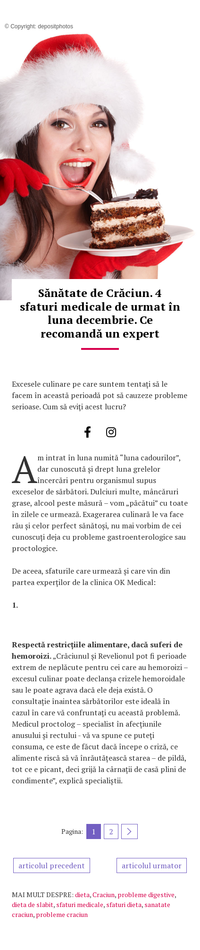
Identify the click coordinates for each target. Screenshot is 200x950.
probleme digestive (146, 894)
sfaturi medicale (79, 904)
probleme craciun (62, 914)
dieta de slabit (32, 904)
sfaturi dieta (124, 904)
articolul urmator (152, 865)
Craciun (103, 894)
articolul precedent (51, 865)
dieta (82, 894)
